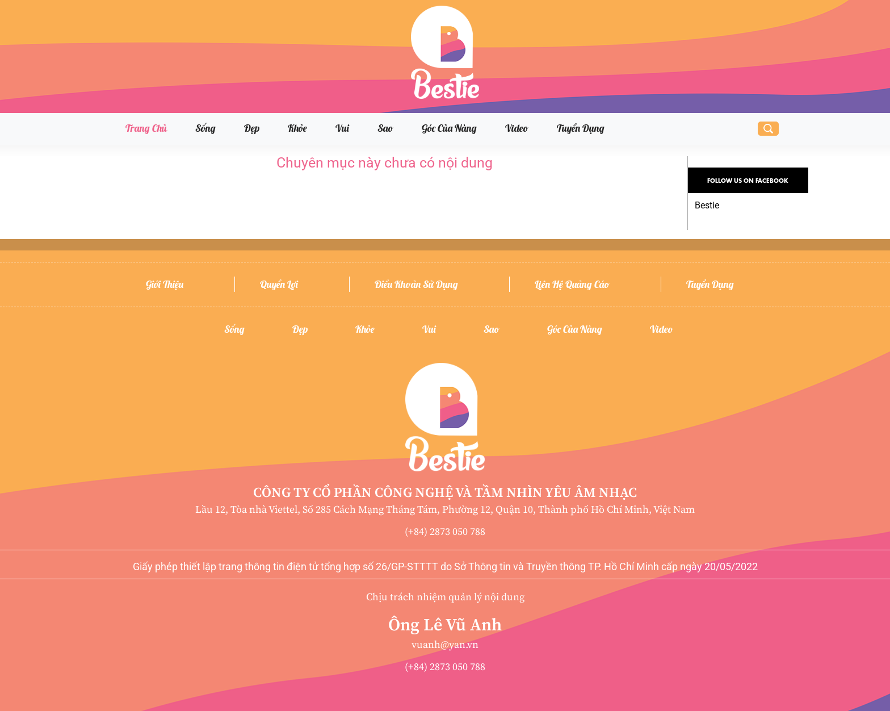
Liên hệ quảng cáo (572, 284)
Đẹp (251, 128)
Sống (205, 128)
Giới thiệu (164, 284)
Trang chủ (146, 128)
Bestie (707, 205)
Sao (385, 128)
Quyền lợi (279, 284)
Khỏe (297, 128)
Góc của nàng (449, 128)
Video (516, 128)
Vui (342, 128)
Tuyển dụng (580, 128)
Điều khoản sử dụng (416, 284)
